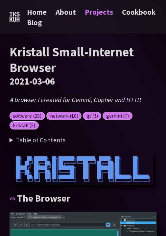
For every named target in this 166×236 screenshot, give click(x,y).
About (67, 12)
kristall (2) (24, 125)
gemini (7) (117, 116)
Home (37, 12)
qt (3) (92, 116)
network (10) (64, 116)
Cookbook (138, 12)
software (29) (27, 116)
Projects (100, 12)
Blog (34, 22)
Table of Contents (40, 140)
